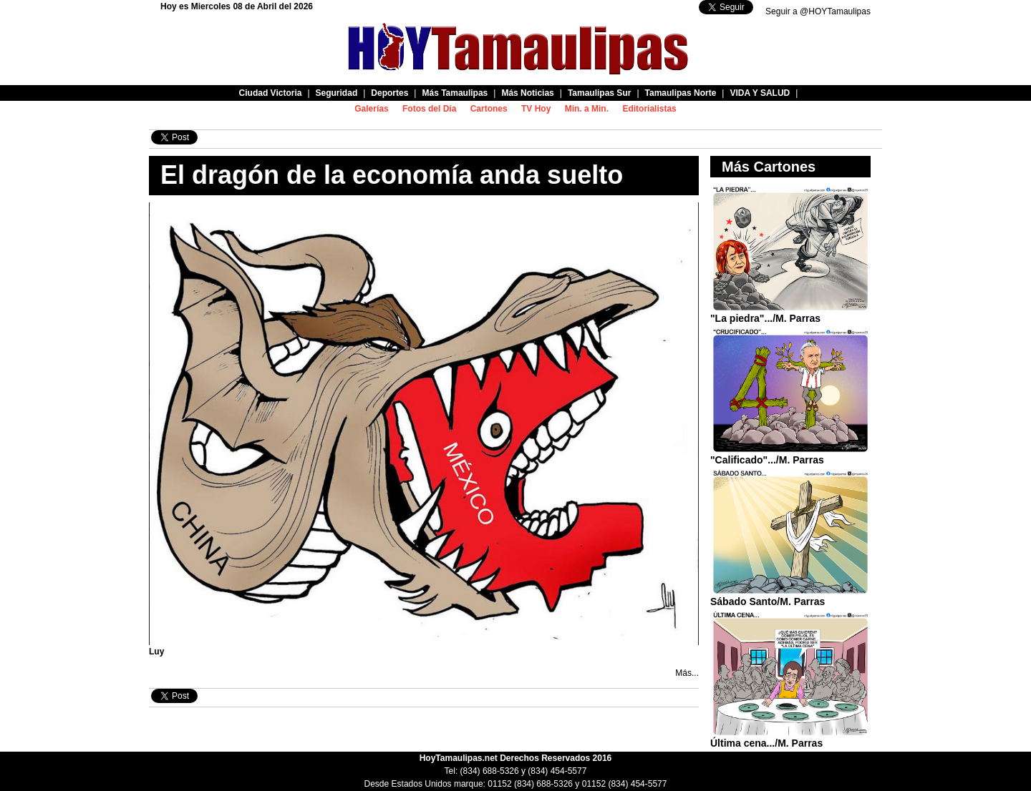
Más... (687, 673)
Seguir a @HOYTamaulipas (818, 11)
